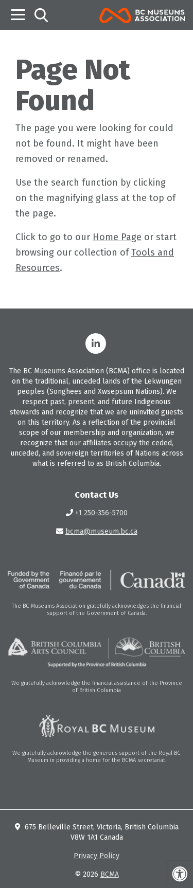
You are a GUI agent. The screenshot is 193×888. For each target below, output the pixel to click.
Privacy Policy (96, 855)
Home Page (117, 237)
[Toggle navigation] (18, 14)
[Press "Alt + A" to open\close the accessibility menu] (179, 874)
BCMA (109, 874)
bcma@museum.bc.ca (101, 531)
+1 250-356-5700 (101, 513)
